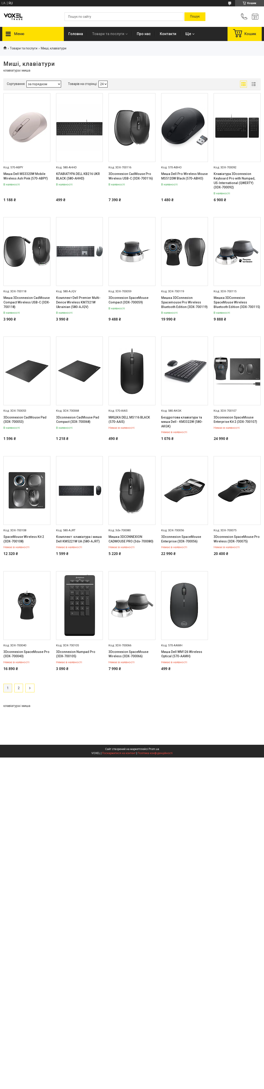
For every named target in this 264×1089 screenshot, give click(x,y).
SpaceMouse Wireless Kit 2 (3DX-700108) (23, 539)
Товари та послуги (108, 34)
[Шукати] (194, 16)
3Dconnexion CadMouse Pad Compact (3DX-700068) (77, 420)
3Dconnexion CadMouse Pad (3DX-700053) (25, 420)
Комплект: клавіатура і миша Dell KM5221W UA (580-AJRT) (79, 539)
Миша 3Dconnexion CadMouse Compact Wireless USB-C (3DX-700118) (26, 302)
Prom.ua (154, 749)
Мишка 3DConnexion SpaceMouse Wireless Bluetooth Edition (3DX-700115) (237, 302)
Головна (75, 34)
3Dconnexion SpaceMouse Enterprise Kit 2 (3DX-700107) (235, 420)
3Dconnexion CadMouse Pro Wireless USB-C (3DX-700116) (131, 176)
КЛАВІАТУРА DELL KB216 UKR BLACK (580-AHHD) (78, 176)
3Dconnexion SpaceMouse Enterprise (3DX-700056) (181, 539)
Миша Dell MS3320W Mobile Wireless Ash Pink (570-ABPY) (25, 176)
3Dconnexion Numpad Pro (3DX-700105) (75, 654)
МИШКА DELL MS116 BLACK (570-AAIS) (129, 420)
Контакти (168, 34)
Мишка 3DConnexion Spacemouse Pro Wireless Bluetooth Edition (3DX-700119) (184, 302)
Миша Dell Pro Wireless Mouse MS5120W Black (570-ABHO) (184, 176)
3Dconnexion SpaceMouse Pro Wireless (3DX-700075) (237, 539)
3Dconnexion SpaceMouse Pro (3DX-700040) (26, 654)
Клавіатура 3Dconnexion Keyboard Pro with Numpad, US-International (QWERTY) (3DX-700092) (234, 180)
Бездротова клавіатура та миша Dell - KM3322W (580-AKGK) (182, 422)
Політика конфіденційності (155, 753)
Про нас (144, 34)
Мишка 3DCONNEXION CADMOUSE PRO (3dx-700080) (131, 539)
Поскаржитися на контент (119, 753)
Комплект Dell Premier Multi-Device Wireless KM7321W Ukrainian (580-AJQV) (78, 302)
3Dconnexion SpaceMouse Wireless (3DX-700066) (128, 654)
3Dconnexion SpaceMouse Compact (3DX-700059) (128, 300)
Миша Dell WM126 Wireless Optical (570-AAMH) (181, 654)
